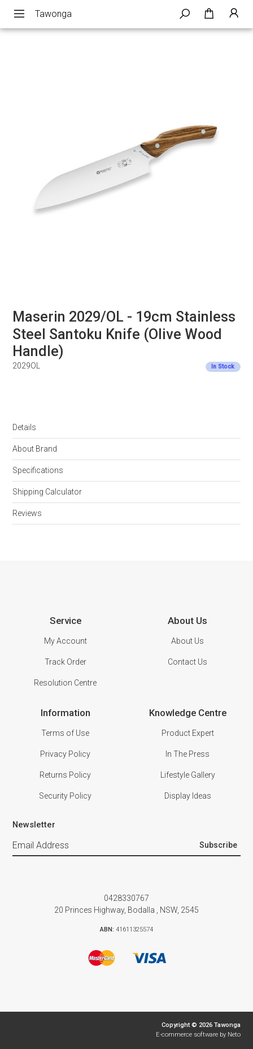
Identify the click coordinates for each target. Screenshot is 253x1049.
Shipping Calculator (47, 491)
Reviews (27, 513)
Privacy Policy (65, 753)
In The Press (187, 753)
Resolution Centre (65, 682)
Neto (234, 1034)
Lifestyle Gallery (187, 774)
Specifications (37, 470)
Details (24, 427)
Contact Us (187, 661)
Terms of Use (65, 733)
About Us (187, 640)
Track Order (65, 661)
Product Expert (188, 733)
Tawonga (53, 13)
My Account (65, 640)
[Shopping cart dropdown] (209, 14)
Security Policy (65, 795)
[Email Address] (104, 845)
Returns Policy (65, 774)
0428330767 (126, 898)
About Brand (34, 448)
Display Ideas (187, 795)
